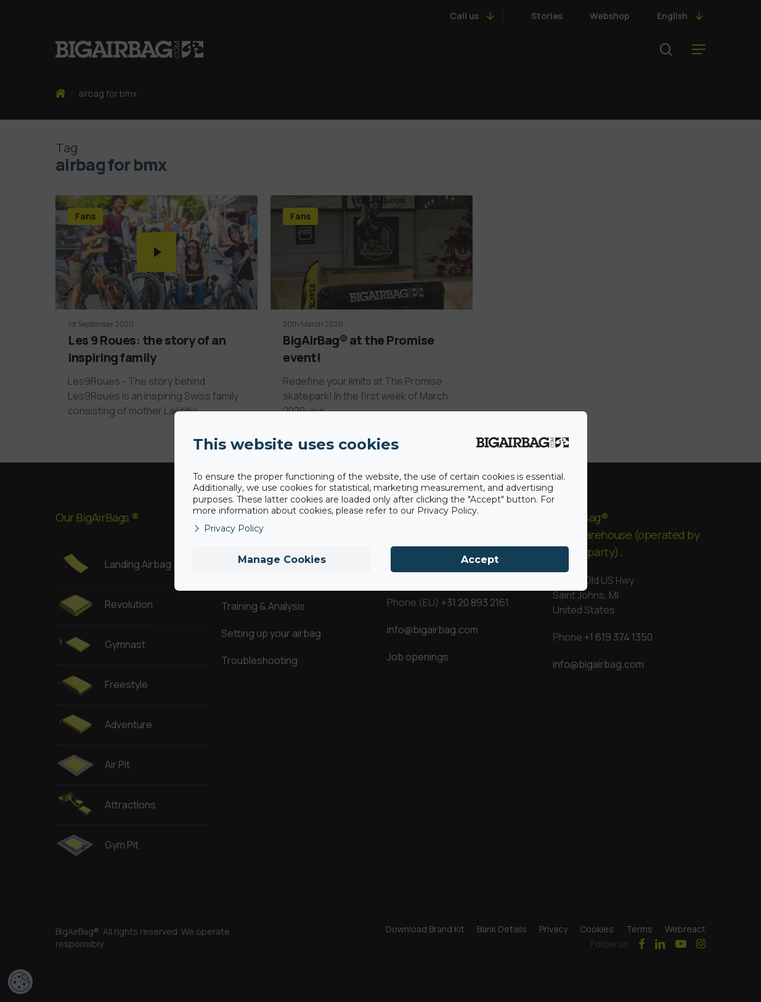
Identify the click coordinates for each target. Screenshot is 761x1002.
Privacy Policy (228, 528)
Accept (480, 559)
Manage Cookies (282, 559)
